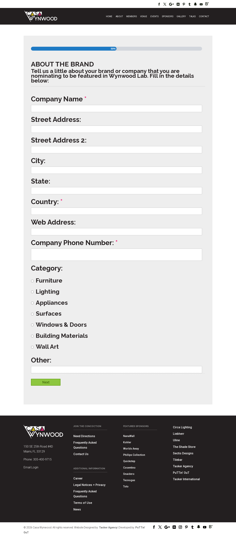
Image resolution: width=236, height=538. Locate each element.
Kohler (127, 442)
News (77, 509)
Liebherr (178, 433)
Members (131, 16)
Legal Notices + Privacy (89, 485)
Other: (41, 360)
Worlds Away (131, 448)
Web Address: (53, 222)
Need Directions (84, 436)
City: (38, 161)
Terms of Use (82, 503)
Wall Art (47, 346)
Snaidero (128, 473)
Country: (47, 202)
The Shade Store (184, 447)
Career (78, 478)
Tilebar (177, 460)
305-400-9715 (42, 459)
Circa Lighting (182, 427)
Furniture (49, 280)
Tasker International (186, 479)
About (119, 16)
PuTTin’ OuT (181, 472)
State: (40, 181)
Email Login (31, 467)
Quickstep (129, 461)
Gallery (181, 16)
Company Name (58, 99)
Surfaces (48, 313)
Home (109, 16)
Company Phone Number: (74, 243)
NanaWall (129, 436)
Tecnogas (129, 480)
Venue (143, 16)
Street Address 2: (59, 140)
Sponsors (167, 16)
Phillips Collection (134, 454)
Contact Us (80, 454)
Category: (47, 268)
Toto (126, 486)
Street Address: (56, 119)
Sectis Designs (183, 453)
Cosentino (129, 467)
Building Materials (62, 335)
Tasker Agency (183, 466)
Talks (192, 16)
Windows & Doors (61, 324)
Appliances (52, 302)
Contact (204, 16)
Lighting (47, 291)
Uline (176, 440)
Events (154, 16)
